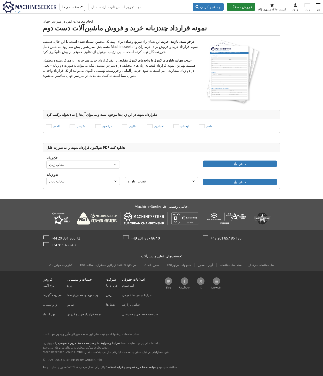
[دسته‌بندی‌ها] (72, 7)
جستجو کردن (208, 6)
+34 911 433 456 (64, 245)
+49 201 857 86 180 (226, 238)
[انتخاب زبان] (83, 165)
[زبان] (307, 7)
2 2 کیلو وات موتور (61, 265)
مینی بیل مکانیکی (231, 265)
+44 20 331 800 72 (65, 238)
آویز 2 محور (205, 265)
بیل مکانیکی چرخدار (261, 265)
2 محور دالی (152, 265)
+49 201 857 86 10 (145, 238)
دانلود (240, 164)
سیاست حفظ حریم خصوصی (141, 367)
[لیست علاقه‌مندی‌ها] (272, 7)
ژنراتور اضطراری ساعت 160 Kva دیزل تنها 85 (108, 265)
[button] (318, 7)
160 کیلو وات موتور (179, 265)
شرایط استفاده (115, 367)
